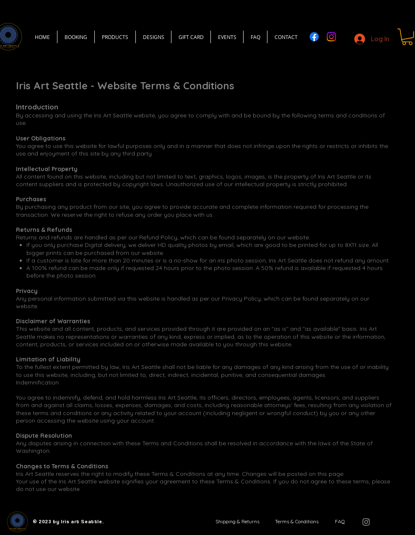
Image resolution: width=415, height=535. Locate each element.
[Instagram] (331, 37)
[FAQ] (340, 521)
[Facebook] (314, 37)
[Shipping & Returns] (237, 521)
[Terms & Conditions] (297, 521)
